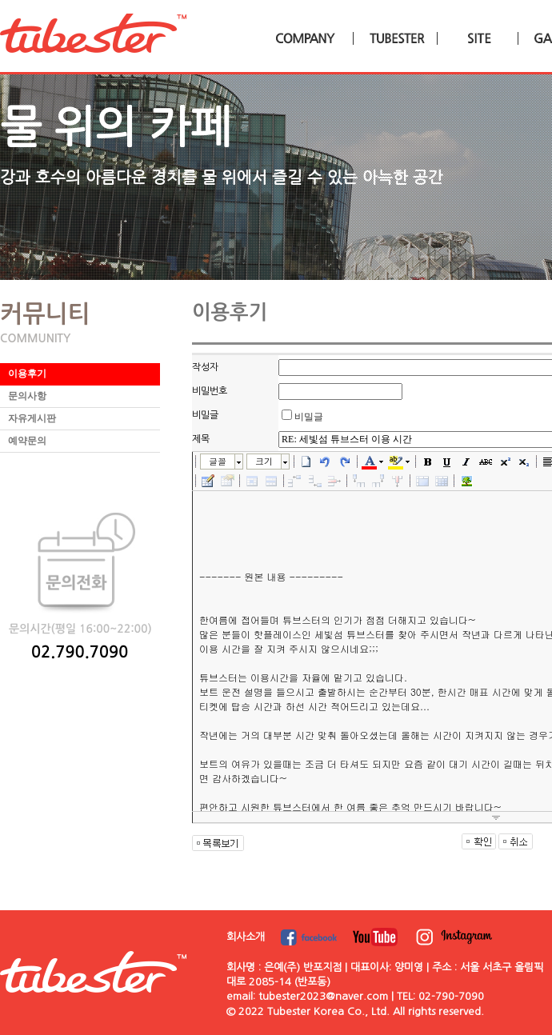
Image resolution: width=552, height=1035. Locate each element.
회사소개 (245, 937)
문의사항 (27, 396)
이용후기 (27, 373)
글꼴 (217, 461)
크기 (264, 461)
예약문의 (27, 440)
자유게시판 (32, 418)
